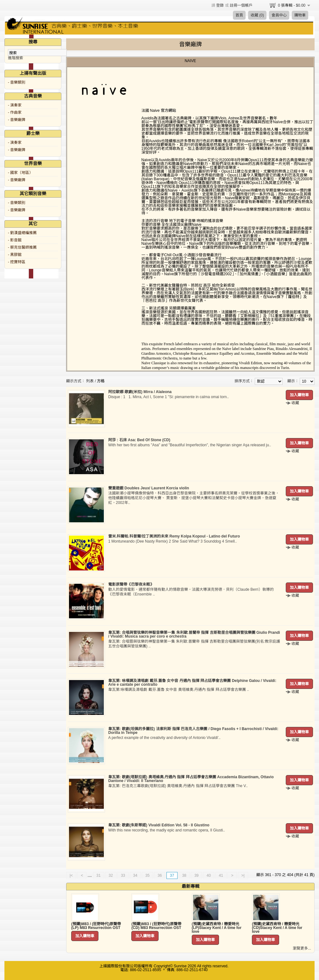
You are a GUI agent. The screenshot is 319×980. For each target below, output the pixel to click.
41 (221, 875)
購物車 (300, 15)
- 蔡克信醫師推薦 (22, 247)
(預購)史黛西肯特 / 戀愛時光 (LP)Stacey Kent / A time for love (216, 927)
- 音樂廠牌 (16, 120)
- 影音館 (15, 240)
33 (123, 875)
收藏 (295, 403)
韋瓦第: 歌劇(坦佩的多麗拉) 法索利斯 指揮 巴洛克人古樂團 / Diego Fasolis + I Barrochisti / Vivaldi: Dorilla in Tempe (193, 731)
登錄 (220, 5)
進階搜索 (15, 58)
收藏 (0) (257, 15)
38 (184, 875)
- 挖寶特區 (16, 262)
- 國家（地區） (20, 172)
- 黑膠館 (15, 254)
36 (160, 875)
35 (147, 875)
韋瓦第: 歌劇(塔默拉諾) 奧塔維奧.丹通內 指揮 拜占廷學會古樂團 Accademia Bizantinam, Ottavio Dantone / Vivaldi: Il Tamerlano (191, 779)
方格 (100, 381)
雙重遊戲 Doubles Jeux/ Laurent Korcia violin (148, 488)
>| (243, 875)
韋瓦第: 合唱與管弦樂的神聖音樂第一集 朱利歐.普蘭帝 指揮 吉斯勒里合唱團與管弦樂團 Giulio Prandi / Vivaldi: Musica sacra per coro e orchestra (194, 634)
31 (99, 875)
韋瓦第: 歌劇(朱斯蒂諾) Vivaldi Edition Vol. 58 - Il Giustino (159, 825)
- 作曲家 (15, 112)
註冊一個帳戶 (241, 5)
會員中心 (279, 15)
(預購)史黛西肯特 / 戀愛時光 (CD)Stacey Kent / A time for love (277, 927)
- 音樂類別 (16, 82)
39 (196, 875)
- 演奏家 (15, 105)
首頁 (239, 15)
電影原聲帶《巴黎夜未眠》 (131, 584)
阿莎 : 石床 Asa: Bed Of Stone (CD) (139, 440)
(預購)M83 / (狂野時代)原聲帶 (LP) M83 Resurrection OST (96, 926)
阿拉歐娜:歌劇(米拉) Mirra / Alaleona (140, 392)
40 (209, 875)
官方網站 (168, 110)
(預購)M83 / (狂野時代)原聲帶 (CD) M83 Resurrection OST (156, 926)
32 (111, 875)
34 (135, 875)
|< (71, 875)
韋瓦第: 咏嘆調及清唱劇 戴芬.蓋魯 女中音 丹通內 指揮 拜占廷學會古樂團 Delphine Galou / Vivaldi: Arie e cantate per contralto (192, 682)
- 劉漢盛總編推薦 (22, 233)
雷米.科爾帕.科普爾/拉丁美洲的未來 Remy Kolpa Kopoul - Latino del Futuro (174, 536)
